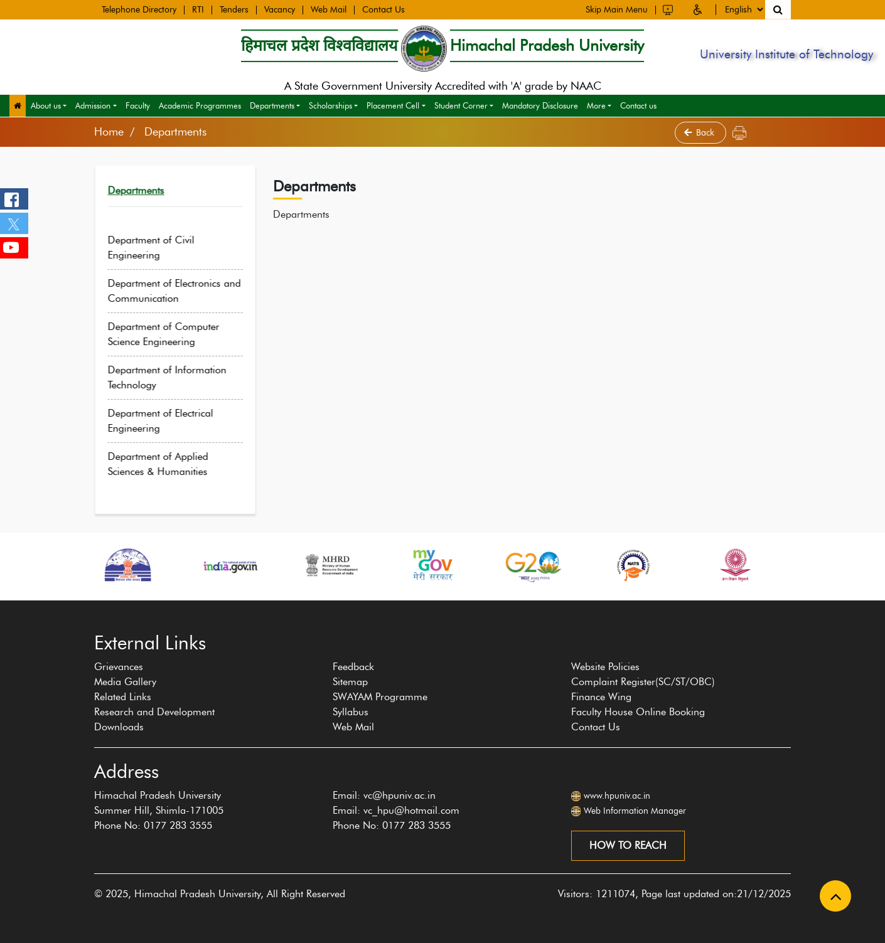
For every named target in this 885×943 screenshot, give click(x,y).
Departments (272, 105)
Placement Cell (393, 105)
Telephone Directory (139, 9)
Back (700, 132)
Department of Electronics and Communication (183, 290)
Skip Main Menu (617, 8)
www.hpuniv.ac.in (617, 796)
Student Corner (461, 105)
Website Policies (605, 667)
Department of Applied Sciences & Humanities (167, 463)
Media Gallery (125, 682)
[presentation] (87, 606)
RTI (198, 9)
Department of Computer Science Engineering (173, 334)
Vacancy (279, 9)
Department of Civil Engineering (160, 247)
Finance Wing (601, 697)
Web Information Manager (635, 811)
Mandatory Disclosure (540, 105)
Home (109, 132)
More (596, 105)
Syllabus (350, 712)
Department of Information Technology (176, 377)
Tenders (234, 9)
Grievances (118, 667)
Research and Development (154, 712)
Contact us (638, 105)
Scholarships (330, 105)
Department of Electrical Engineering (170, 420)
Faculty (138, 105)
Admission (92, 105)
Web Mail (328, 9)
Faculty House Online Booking (638, 712)
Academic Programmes (200, 105)
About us (46, 105)
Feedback (353, 667)
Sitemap (350, 682)
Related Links (122, 697)
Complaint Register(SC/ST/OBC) (643, 682)
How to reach (628, 845)
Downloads (119, 727)
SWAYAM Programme (380, 697)
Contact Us (383, 9)
